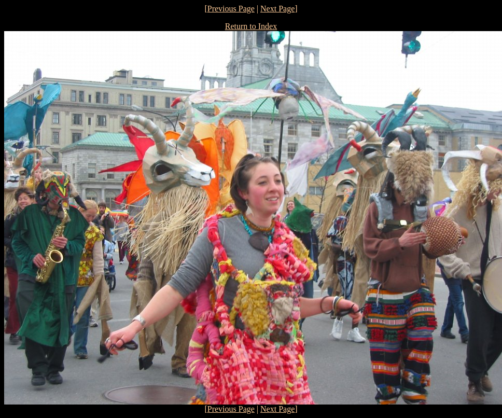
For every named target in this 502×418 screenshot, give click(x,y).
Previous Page (231, 8)
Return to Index (251, 26)
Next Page (277, 8)
